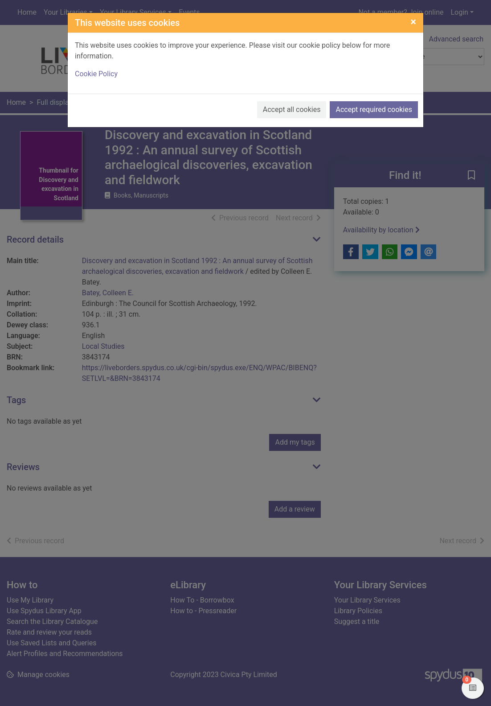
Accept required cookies (374, 109)
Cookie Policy (96, 74)
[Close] (413, 21)
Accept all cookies (292, 109)
